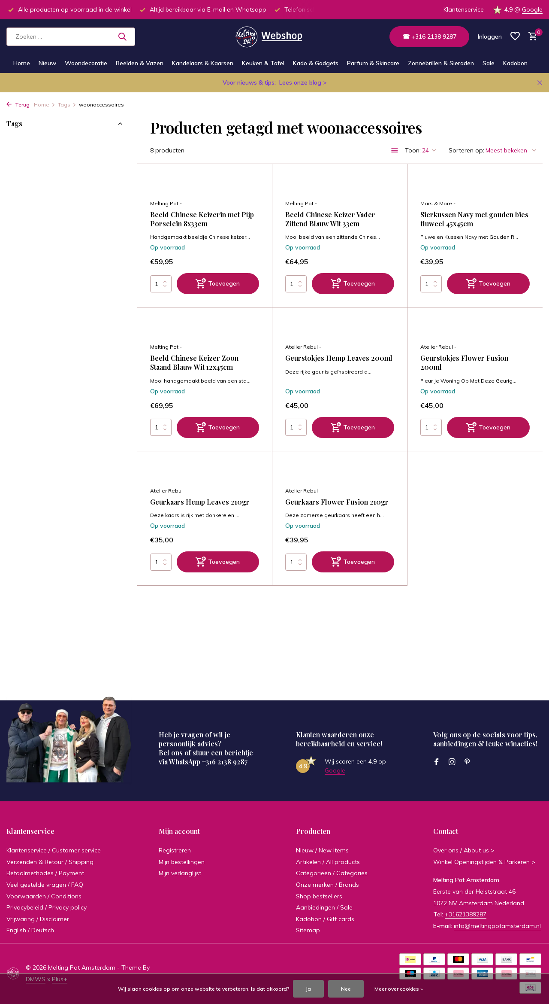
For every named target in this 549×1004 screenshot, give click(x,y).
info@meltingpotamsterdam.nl (497, 926)
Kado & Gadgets (315, 63)
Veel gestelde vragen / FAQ (44, 884)
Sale (489, 63)
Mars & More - (437, 203)
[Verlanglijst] (515, 36)
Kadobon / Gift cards (325, 919)
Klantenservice (463, 9)
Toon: (413, 150)
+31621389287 (465, 914)
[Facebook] (436, 762)
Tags (67, 104)
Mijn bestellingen (182, 862)
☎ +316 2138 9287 (429, 36)
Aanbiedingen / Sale (324, 907)
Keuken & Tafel (263, 63)
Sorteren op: (466, 150)
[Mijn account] (490, 36)
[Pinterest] (467, 762)
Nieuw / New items (322, 850)
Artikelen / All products (328, 862)
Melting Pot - (166, 203)
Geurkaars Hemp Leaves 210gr (200, 502)
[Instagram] (452, 762)
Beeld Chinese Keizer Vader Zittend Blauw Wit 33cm (330, 219)
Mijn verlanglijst (180, 873)
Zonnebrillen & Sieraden (441, 63)
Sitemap (308, 930)
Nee (346, 989)
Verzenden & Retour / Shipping (50, 862)
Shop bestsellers (319, 896)
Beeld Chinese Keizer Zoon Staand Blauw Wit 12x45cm (194, 362)
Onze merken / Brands (327, 884)
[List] (394, 150)
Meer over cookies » (398, 989)
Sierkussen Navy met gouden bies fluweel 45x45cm (474, 219)
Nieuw (47, 63)
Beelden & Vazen (139, 63)
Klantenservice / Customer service (53, 850)
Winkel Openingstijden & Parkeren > (484, 862)
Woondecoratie (86, 63)
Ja (308, 989)
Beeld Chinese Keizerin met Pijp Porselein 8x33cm (202, 219)
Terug (18, 104)
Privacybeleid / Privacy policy (46, 907)
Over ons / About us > (464, 850)
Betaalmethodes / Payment (45, 873)
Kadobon (515, 63)
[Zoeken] (70, 36)
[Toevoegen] (218, 283)
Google (532, 9)
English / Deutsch (30, 930)
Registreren (175, 850)
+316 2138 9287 (224, 761)
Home (21, 63)
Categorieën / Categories (332, 873)
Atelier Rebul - (303, 347)
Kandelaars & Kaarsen (202, 63)
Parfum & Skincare (373, 63)
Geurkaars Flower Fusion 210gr (337, 502)
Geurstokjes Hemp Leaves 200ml (338, 358)
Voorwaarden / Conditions (43, 896)
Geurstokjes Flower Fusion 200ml (464, 362)
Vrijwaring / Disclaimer (37, 919)
